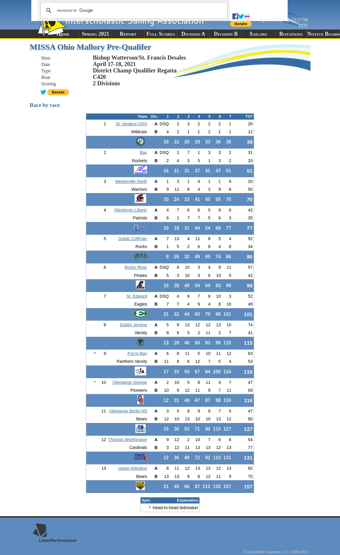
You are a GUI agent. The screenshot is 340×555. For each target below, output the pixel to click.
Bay (143, 152)
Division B (226, 34)
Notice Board (323, 34)
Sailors (258, 34)
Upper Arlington (132, 468)
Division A (193, 34)
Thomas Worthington (127, 439)
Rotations (291, 34)
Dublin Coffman (132, 238)
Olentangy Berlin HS (128, 411)
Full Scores (160, 34)
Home (63, 34)
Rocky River (136, 267)
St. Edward (137, 296)
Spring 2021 (95, 34)
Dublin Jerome (133, 324)
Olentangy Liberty (130, 210)
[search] (133, 10)
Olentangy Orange (130, 382)
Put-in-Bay (137, 353)
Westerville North (131, 181)
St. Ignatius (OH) (131, 124)
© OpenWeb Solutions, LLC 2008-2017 (276, 552)
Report (128, 34)
